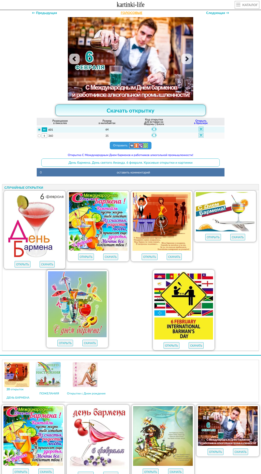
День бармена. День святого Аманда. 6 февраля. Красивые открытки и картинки (130, 162)
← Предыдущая (44, 13)
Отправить (130, 145)
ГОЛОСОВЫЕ (131, 13)
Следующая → (217, 13)
